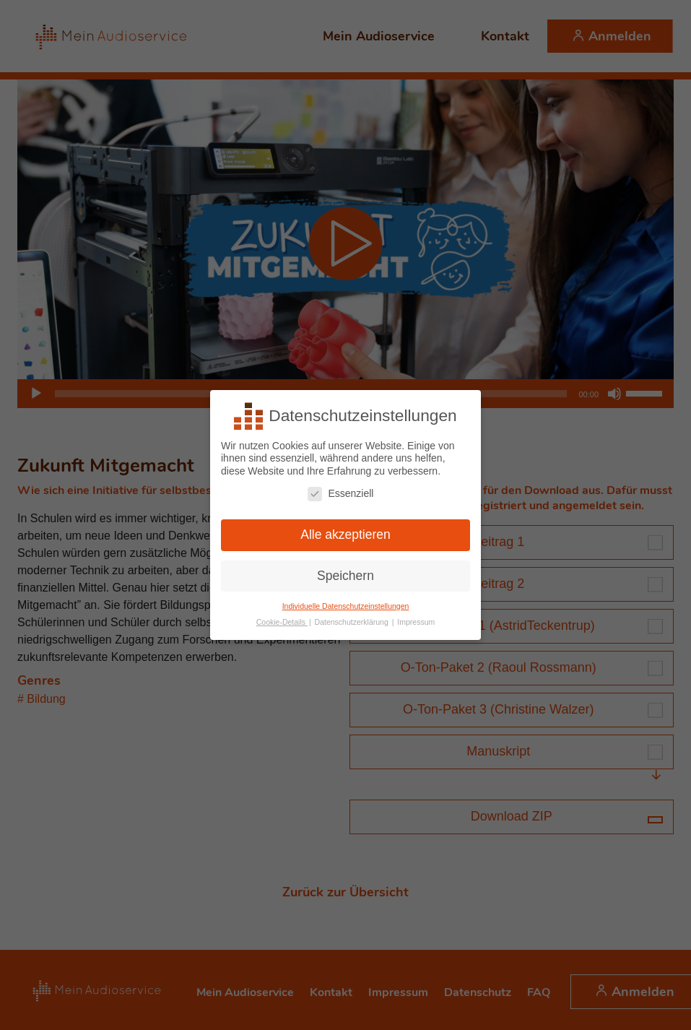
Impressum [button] (416, 621)
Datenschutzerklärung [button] (353, 621)
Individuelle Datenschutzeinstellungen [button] (345, 604)
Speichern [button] (345, 574)
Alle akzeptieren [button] (345, 533)
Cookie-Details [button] (282, 621)
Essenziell (340, 492)
